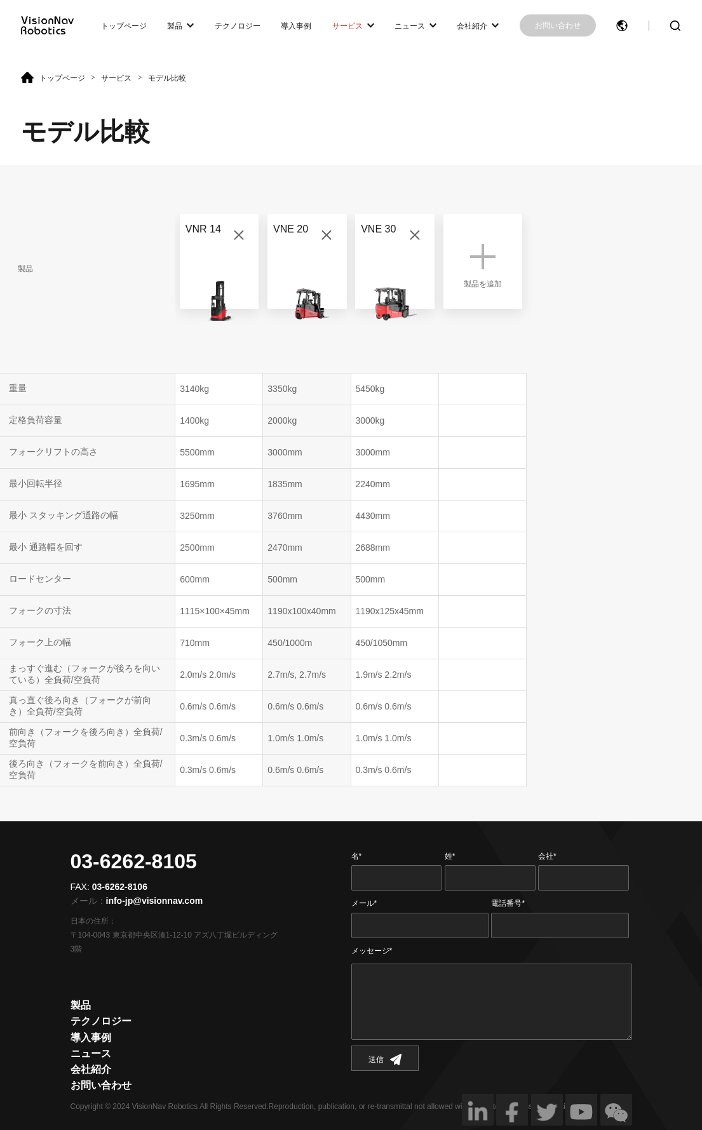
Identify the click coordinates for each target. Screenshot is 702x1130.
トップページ (124, 25)
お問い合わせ (558, 25)
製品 (174, 25)
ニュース (410, 25)
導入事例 (296, 25)
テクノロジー (237, 25)
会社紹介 (472, 25)
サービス (347, 25)
